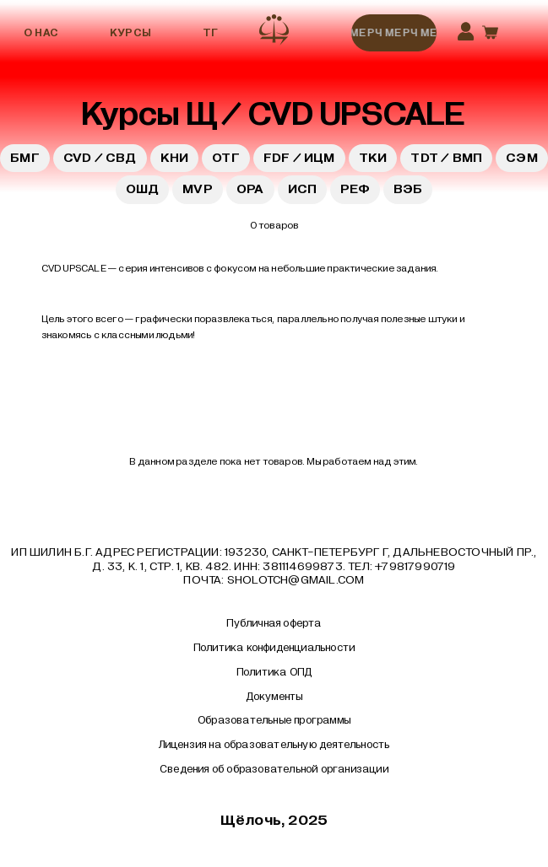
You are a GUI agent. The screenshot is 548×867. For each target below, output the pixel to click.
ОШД (143, 189)
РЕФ (355, 189)
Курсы (130, 32)
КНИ (174, 157)
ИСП (302, 189)
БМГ (25, 157)
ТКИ (373, 157)
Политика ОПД (274, 672)
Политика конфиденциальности (274, 647)
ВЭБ (408, 189)
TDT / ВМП (446, 157)
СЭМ (522, 157)
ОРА (250, 189)
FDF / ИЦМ (299, 157)
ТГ (210, 32)
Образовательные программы (274, 720)
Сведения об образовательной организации (274, 769)
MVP (197, 189)
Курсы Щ (149, 114)
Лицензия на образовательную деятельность (274, 744)
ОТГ (226, 157)
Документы (274, 696)
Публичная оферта (273, 623)
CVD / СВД (100, 157)
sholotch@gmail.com (296, 580)
